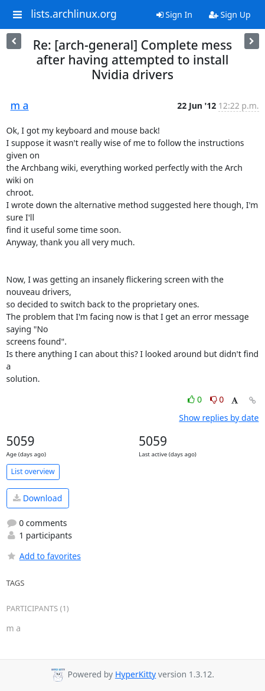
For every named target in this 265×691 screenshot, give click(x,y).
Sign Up (230, 14)
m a (20, 105)
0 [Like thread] (196, 399)
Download (37, 498)
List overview (33, 471)
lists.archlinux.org (74, 14)
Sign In (174, 14)
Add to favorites (43, 556)
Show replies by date (219, 417)
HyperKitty (135, 674)
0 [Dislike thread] (217, 399)
